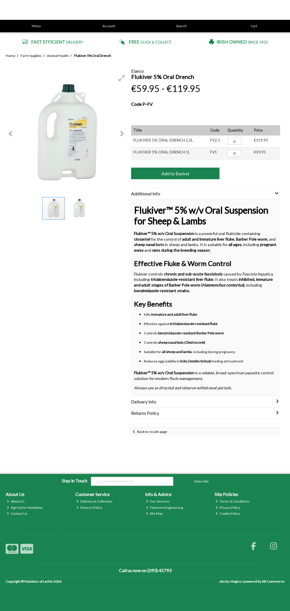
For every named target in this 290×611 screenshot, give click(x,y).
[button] (121, 78)
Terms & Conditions (233, 501)
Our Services (158, 501)
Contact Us (17, 513)
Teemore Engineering (164, 507)
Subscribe (201, 481)
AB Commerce (273, 581)
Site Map (154, 513)
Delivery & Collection (94, 501)
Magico (235, 581)
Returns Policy (89, 507)
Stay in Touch (74, 480)
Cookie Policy (228, 513)
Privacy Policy (228, 507)
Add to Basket (175, 173)
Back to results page (152, 432)
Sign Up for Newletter (25, 507)
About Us (16, 501)
